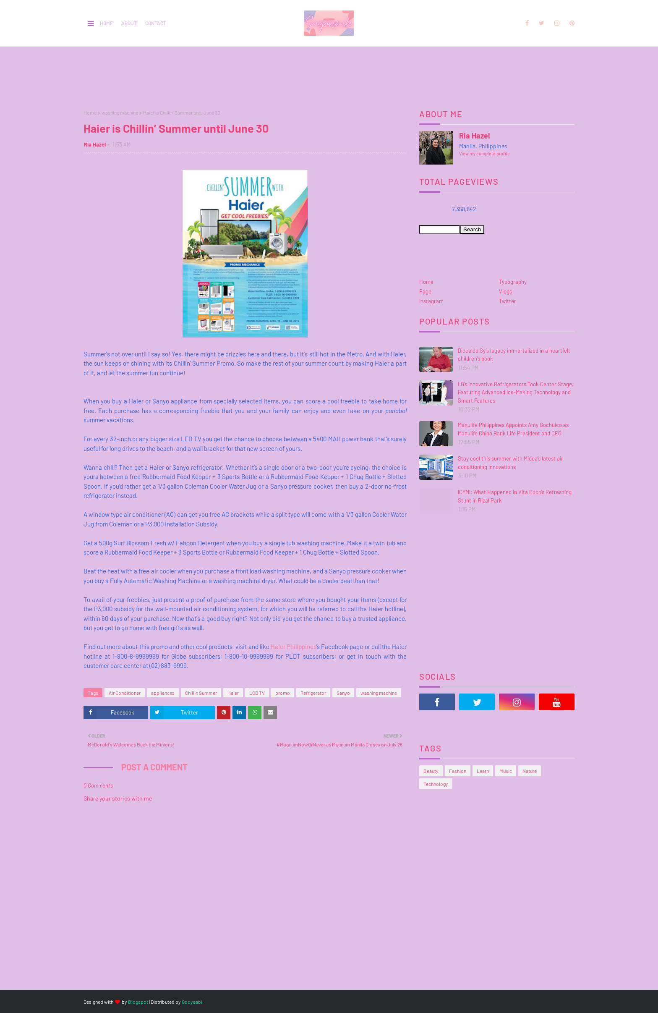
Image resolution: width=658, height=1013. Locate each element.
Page (425, 291)
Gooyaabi (192, 1002)
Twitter (507, 301)
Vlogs (505, 291)
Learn (483, 771)
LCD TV (257, 693)
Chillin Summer (201, 693)
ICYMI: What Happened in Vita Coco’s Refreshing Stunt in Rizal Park (515, 496)
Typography (513, 281)
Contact (155, 23)
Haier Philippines (293, 646)
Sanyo (343, 693)
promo (282, 693)
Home (106, 23)
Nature (529, 771)
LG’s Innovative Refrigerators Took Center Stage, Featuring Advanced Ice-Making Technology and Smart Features (515, 392)
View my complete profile (484, 153)
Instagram (431, 301)
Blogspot (138, 1002)
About (129, 23)
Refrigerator (313, 693)
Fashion (457, 771)
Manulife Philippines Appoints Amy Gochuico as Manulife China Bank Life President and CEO (513, 429)
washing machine (120, 112)
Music (505, 771)
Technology (435, 784)
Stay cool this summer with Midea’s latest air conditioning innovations (510, 462)
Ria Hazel (95, 144)
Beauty (431, 771)
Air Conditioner (125, 693)
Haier (233, 693)
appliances (163, 693)
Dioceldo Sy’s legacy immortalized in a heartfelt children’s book (514, 354)
